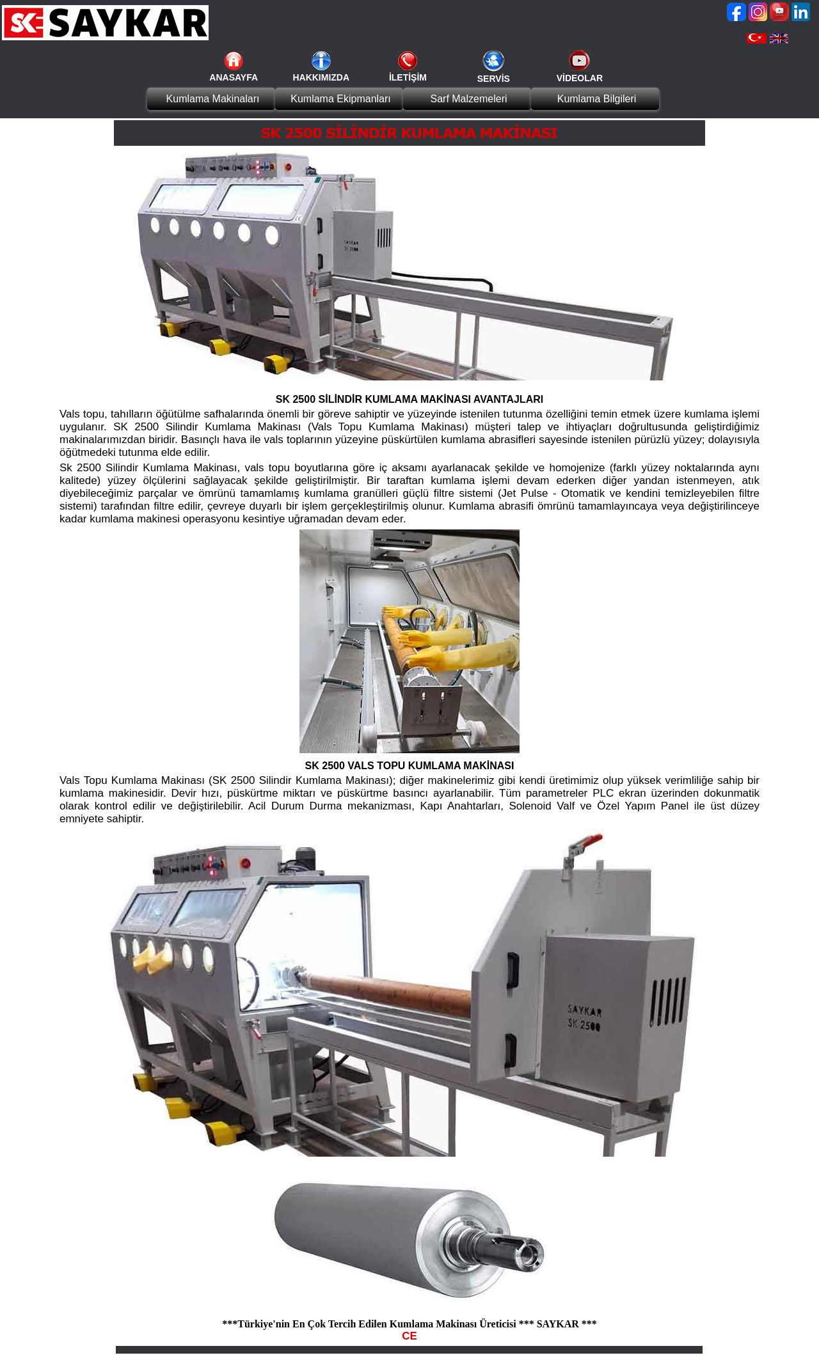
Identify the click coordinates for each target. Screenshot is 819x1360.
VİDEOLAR (580, 78)
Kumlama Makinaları (213, 98)
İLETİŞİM (408, 77)
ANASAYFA (233, 77)
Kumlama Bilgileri (597, 98)
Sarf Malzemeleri (468, 98)
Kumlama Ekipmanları (340, 98)
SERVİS (493, 79)
